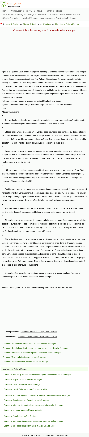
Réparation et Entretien (70, 15)
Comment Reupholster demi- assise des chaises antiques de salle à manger (35, 348)
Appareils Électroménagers (14, 15)
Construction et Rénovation (23, 11)
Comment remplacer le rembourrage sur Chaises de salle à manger (32, 353)
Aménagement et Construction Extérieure (58, 18)
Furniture (47, 24)
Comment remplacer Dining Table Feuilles (39, 332)
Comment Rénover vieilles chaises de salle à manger (25, 362)
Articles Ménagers (30, 18)
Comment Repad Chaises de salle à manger (23, 380)
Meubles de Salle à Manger (67, 24)
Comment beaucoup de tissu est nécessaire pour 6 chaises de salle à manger (37, 375)
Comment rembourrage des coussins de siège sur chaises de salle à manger (37, 395)
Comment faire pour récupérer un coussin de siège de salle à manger (34, 421)
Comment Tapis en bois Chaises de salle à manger (24, 357)
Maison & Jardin (30, 24)
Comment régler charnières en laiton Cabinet (37, 337)
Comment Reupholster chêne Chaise (20, 416)
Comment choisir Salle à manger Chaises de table (25, 389)
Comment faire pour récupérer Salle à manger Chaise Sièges (30, 426)
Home (5, 11)
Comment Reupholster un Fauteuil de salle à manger (26, 400)
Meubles (40, 11)
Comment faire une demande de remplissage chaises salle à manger (33, 405)
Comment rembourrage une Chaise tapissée (23, 410)
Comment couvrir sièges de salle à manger (22, 384)
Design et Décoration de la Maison (43, 15)
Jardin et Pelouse (54, 11)
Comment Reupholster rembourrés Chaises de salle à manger (29, 344)
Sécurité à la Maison (11, 18)
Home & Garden (12, 24)
